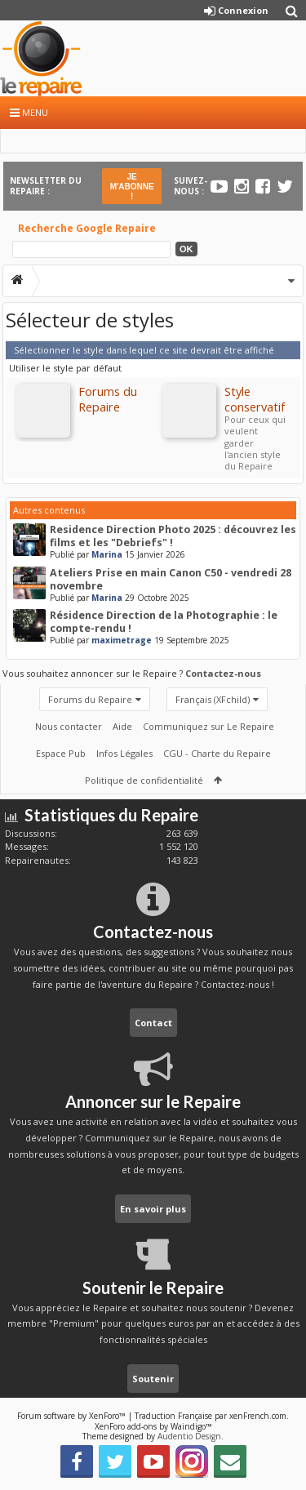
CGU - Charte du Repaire (217, 753)
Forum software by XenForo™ (72, 1415)
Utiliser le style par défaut (65, 368)
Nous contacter (68, 726)
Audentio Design (189, 1436)
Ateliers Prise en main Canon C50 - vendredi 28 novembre (170, 579)
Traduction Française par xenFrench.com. (212, 1415)
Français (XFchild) (212, 699)
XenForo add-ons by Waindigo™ (153, 1426)
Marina (106, 554)
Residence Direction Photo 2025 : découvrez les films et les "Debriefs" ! (173, 536)
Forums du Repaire (90, 699)
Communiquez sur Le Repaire (208, 726)
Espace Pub (61, 753)
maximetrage (121, 640)
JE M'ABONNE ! (132, 186)
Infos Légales (124, 753)
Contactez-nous (223, 673)
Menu (29, 112)
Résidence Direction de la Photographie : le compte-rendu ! (163, 621)
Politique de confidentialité (144, 780)
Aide (122, 726)
